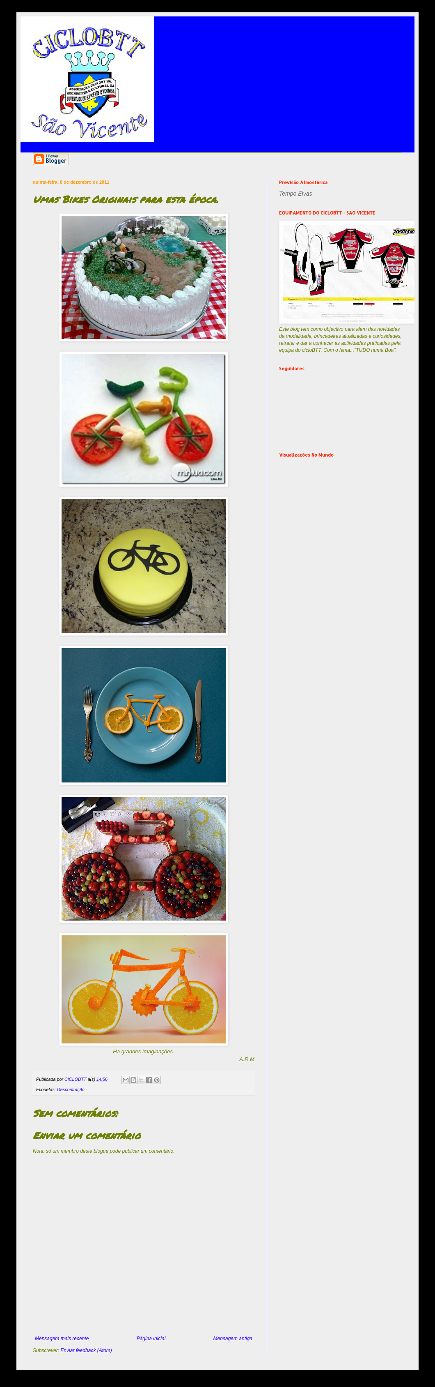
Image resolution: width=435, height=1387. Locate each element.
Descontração (71, 1089)
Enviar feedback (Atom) (86, 1350)
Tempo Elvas (295, 193)
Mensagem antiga (232, 1338)
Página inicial (151, 1338)
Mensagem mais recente (62, 1338)
